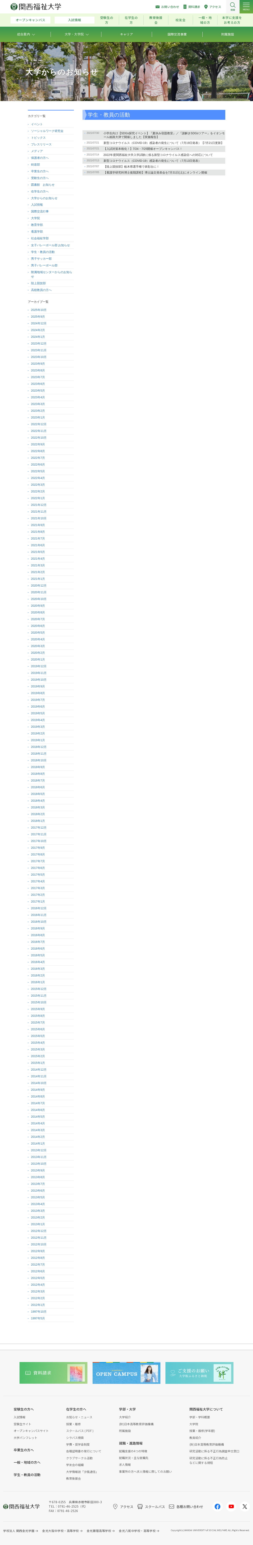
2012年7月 (38, 1264)
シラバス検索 (75, 1438)
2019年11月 (39, 673)
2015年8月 (38, 1015)
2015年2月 (38, 1056)
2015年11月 (39, 995)
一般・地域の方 (205, 20)
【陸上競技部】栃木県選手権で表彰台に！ (131, 166)
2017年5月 (38, 874)
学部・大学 (127, 1409)
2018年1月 (38, 821)
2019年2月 (38, 733)
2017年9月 (38, 847)
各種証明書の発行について (83, 1451)
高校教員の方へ (41, 290)
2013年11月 (39, 1157)
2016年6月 (38, 948)
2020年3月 (38, 646)
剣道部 (35, 164)
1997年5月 (38, 1318)
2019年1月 (38, 740)
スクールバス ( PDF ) (79, 1431)
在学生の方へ (40, 191)
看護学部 (37, 231)
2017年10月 (39, 841)
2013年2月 (38, 1217)
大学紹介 (125, 1417)
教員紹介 (195, 1438)
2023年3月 (38, 404)
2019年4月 (38, 720)
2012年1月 (38, 1305)
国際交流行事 (40, 211)
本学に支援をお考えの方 (232, 20)
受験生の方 (106, 20)
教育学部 (37, 224)
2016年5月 (38, 955)
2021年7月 (38, 538)
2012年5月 (38, 1278)
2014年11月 (39, 1076)
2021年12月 (39, 505)
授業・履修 (73, 1424)
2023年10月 (39, 357)
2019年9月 (38, 686)
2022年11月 (39, 431)
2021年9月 (38, 525)
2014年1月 (38, 1143)
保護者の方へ (40, 157)
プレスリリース (41, 144)
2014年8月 (38, 1096)
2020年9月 (38, 605)
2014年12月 (39, 1069)
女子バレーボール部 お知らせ (50, 245)
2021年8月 (38, 531)
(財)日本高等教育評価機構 (136, 1424)
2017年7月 (38, 861)
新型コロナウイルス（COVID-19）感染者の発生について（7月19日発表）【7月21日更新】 (164, 143)
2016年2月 (38, 975)
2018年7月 (38, 780)
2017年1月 (38, 901)
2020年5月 (38, 632)
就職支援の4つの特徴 (133, 1451)
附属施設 (125, 1431)
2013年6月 (38, 1190)
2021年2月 (38, 572)
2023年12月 (39, 343)
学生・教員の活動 (43, 252)
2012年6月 (38, 1271)
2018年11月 (39, 753)
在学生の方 (131, 20)
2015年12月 (39, 989)
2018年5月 (38, 794)
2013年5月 (38, 1197)
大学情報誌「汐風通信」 (82, 1472)
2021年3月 (38, 565)
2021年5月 (38, 552)
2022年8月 (38, 451)
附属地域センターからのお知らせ (51, 274)
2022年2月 (38, 491)
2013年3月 (38, 1210)
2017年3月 (38, 888)
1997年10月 (39, 1311)
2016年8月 (38, 935)
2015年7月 (38, 1022)
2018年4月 (38, 800)
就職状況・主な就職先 (133, 1458)
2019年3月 (38, 726)
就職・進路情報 (131, 1443)
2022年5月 (38, 471)
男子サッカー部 (41, 258)
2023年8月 (38, 370)
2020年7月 (38, 619)
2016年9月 (38, 928)
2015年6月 (38, 1029)
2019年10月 (39, 679)
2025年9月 (38, 316)
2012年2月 (38, 1298)
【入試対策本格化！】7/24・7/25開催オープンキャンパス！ (143, 148)
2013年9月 (38, 1170)
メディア (37, 151)
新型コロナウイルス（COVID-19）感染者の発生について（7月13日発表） (152, 160)
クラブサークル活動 (79, 1458)
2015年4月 (38, 1042)
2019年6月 (38, 706)
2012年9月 (38, 1251)
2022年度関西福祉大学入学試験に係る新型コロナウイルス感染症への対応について (158, 155)
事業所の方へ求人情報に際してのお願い (145, 1471)
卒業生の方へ (40, 171)
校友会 (180, 20)
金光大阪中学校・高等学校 (60, 1531)
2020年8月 (38, 612)
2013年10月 (39, 1163)
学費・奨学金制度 (78, 1444)
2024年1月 (38, 336)
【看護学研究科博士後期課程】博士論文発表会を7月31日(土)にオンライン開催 (155, 172)
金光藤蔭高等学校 (99, 1531)
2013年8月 (38, 1177)
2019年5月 (38, 713)
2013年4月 (38, 1204)
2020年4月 (38, 639)
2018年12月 (39, 747)
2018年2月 (38, 814)
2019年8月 (38, 693)
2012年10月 (39, 1244)
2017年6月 (38, 868)
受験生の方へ (40, 178)
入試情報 (74, 20)
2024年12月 (39, 323)
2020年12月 (39, 585)
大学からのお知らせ (44, 198)
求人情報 (125, 1464)
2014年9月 (38, 1089)
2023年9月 (38, 363)
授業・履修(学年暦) (202, 1431)
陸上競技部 (38, 283)
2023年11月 (39, 350)
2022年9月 (38, 444)
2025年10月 (39, 310)
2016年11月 (39, 915)
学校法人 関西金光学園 (18, 1531)
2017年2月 (38, 894)
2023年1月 (38, 417)
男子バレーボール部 (44, 265)
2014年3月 (38, 1130)
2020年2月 (38, 652)
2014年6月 (38, 1110)
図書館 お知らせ (43, 184)
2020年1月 (38, 659)
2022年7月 (38, 457)
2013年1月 (38, 1224)
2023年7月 (38, 377)
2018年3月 (38, 807)
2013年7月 (38, 1184)
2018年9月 (38, 767)
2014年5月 (38, 1116)
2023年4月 (38, 397)
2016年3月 (38, 968)
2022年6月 (38, 464)
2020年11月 (39, 592)
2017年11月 (39, 834)
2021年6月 (38, 545)
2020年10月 (39, 599)
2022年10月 (39, 437)
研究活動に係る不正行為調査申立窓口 (214, 1451)
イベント (37, 124)
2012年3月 (38, 1291)
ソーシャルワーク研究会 (47, 131)
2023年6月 (38, 384)
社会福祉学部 (40, 238)
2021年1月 (38, 578)
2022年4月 (38, 478)
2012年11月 (39, 1237)
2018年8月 (38, 773)
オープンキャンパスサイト (31, 1431)
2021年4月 (38, 558)
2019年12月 (39, 666)
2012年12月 (39, 1231)
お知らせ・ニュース (79, 1417)
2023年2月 (38, 410)
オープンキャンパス (30, 20)
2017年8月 (38, 854)
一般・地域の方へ (27, 1462)
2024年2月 (38, 330)
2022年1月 (38, 498)
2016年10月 (39, 921)
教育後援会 (156, 20)
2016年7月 (38, 942)
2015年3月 (38, 1049)
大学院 (35, 218)
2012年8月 (38, 1257)
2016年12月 (39, 908)
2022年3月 (38, 484)
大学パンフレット (25, 1438)
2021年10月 (39, 518)
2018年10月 (39, 760)
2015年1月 (38, 1063)
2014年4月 (38, 1123)
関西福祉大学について (206, 1409)
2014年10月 (39, 1083)
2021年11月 (39, 511)
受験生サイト (22, 1424)
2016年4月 (38, 962)
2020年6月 (38, 626)
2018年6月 (38, 787)
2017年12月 (39, 827)
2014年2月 (38, 1136)
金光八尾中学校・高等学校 (137, 1531)
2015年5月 (38, 1036)
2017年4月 (38, 881)
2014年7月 (38, 1103)
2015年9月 (38, 1009)
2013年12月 (39, 1150)
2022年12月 (39, 424)
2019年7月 (38, 699)
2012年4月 (38, 1284)
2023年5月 (38, 390)
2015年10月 (39, 1002)
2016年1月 (38, 982)
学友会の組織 (75, 1465)
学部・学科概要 (199, 1417)
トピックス (38, 137)
